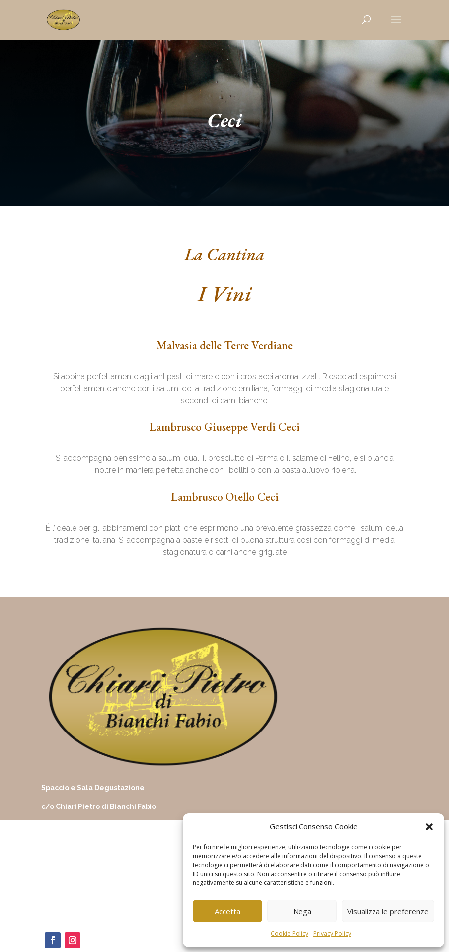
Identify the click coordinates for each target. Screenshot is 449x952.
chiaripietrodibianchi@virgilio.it (88, 881)
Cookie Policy (289, 933)
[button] (429, 827)
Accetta (227, 911)
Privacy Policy (332, 933)
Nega (302, 911)
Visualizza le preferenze (388, 911)
